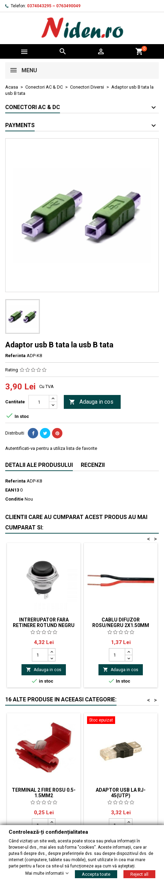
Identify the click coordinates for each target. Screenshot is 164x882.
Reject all (139, 873)
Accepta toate (96, 873)
